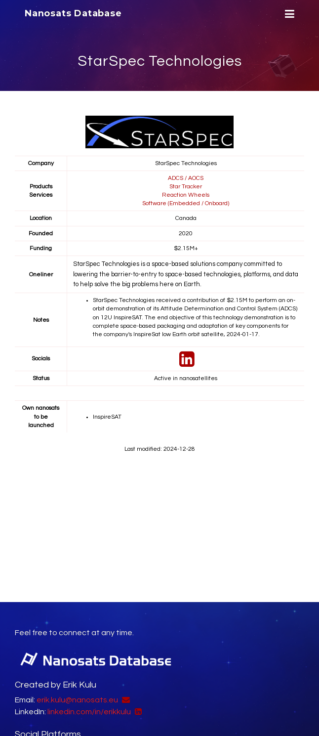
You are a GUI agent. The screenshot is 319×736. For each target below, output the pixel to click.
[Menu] (288, 14)
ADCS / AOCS (185, 177)
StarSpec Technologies (160, 61)
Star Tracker (185, 186)
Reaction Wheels (185, 194)
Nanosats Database (73, 13)
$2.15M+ (186, 248)
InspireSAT (107, 416)
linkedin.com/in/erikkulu (89, 711)
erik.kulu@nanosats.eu (77, 699)
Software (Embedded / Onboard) (185, 203)
